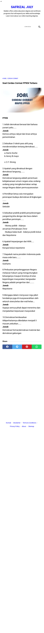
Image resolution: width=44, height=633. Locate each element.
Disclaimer (16, 423)
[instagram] (30, 20)
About (24, 426)
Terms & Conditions (29, 423)
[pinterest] (27, 347)
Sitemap (31, 426)
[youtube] (24, 20)
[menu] (3, 27)
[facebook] (14, 20)
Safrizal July (22, 7)
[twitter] (19, 20)
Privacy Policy (15, 426)
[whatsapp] (37, 347)
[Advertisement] (22, 53)
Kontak (8, 423)
